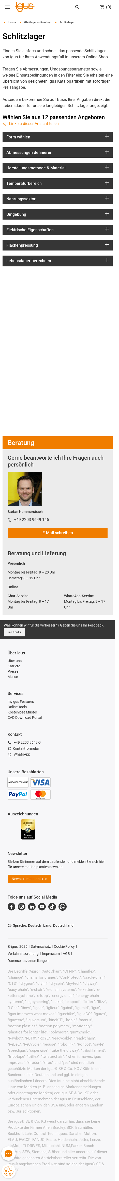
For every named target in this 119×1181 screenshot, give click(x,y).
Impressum (51, 954)
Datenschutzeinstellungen (28, 961)
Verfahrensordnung (23, 954)
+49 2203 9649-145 (31, 519)
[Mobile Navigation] (7, 7)
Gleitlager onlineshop (37, 22)
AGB (66, 954)
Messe (13, 677)
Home (12, 22)
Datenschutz (41, 946)
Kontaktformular (23, 748)
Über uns (15, 661)
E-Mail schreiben (57, 532)
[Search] (77, 7)
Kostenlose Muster (22, 712)
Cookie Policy (64, 946)
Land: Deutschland (58, 925)
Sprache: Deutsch (24, 925)
